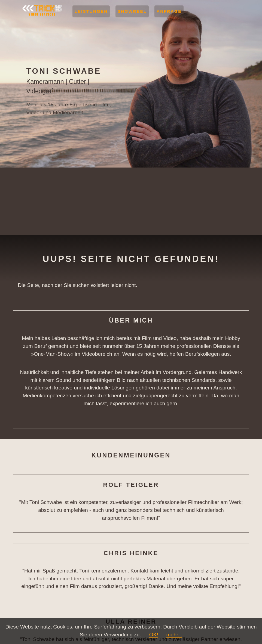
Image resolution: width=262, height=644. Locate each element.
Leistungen (91, 11)
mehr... (174, 634)
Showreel (132, 11)
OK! (153, 634)
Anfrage (169, 11)
